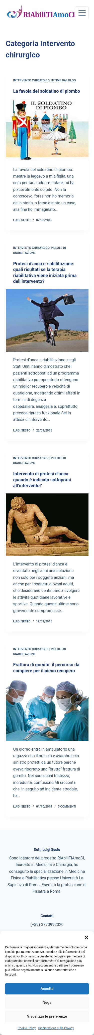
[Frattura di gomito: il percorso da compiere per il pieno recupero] (47, 710)
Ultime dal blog (63, 80)
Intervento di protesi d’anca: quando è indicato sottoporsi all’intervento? (42, 479)
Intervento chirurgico (31, 80)
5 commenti (67, 806)
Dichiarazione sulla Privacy (56, 1028)
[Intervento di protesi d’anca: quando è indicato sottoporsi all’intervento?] (47, 524)
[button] (86, 937)
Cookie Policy (27, 1028)
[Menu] (82, 12)
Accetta (47, 988)
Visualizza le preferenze (47, 1016)
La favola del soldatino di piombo (46, 91)
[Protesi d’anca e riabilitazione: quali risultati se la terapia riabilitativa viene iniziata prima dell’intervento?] (47, 320)
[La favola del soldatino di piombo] (47, 130)
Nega (47, 1002)
